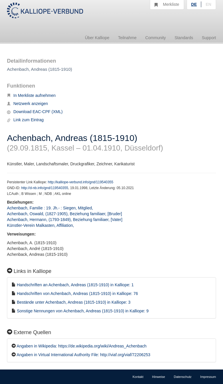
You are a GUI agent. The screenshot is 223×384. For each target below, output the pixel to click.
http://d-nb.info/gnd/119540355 (44, 188)
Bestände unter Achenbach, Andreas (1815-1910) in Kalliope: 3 (74, 302)
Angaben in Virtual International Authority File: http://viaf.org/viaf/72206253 (83, 354)
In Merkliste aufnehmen (31, 95)
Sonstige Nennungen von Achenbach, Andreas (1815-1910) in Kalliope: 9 (83, 311)
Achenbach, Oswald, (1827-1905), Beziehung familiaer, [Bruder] (64, 213)
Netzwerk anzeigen (27, 103)
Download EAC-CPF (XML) (35, 111)
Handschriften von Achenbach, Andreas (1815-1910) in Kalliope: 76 (77, 293)
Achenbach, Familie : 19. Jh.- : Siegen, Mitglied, (50, 208)
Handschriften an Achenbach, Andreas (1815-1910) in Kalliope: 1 (75, 284)
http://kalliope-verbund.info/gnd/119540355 (80, 182)
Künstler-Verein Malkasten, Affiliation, (41, 225)
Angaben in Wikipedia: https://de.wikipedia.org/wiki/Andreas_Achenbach (82, 346)
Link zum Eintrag (25, 119)
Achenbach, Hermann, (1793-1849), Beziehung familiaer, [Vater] (64, 219)
